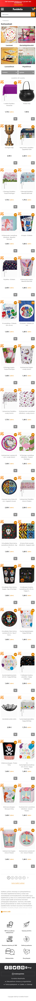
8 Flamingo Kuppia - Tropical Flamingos (9, 368)
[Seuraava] (27, 877)
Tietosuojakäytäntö (11, 984)
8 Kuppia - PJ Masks (26, 235)
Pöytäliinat (26, 67)
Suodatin (5, 72)
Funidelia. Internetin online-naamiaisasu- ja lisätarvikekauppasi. (17, 9)
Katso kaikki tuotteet (18, 883)
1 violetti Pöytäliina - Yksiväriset (9, 104)
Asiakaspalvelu (18, 974)
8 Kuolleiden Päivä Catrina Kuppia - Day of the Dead (9, 588)
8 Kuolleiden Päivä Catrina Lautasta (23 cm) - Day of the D (9, 633)
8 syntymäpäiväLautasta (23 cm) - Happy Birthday (9, 676)
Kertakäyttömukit (27, 45)
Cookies (22, 984)
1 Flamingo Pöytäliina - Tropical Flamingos (9, 192)
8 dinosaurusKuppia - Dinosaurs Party (9, 808)
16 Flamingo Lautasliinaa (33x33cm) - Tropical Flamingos (27, 457)
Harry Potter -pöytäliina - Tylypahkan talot (27, 148)
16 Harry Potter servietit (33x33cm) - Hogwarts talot (26, 544)
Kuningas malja (9, 147)
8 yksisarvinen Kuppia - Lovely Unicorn (26, 368)
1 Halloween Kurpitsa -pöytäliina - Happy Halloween (26, 677)
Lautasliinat (9, 67)
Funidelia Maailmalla (18, 978)
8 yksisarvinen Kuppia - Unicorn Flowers (9, 852)
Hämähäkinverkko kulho (9, 719)
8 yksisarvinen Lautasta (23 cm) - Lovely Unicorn (9, 456)
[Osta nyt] (15, 118)
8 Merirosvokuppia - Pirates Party (9, 764)
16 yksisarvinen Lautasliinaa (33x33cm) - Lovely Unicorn (27, 412)
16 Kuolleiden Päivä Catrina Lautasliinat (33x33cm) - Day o (9, 545)
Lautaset (9, 45)
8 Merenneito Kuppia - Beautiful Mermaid (26, 280)
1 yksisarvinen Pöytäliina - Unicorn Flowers (26, 500)
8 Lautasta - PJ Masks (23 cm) (27, 324)
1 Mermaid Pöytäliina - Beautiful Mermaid (26, 192)
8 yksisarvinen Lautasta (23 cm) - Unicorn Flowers (26, 852)
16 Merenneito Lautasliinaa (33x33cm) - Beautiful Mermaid (9, 237)
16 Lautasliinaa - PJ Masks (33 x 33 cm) (9, 324)
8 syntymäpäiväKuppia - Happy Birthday (27, 632)
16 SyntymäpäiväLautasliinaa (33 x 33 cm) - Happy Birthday (26, 766)
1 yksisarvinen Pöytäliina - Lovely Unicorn (9, 412)
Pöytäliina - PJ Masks (9, 279)
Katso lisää (6, 911)
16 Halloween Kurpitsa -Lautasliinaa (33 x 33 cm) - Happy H (26, 589)
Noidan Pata (26, 103)
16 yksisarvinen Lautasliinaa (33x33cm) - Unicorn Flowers (27, 809)
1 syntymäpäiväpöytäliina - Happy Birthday (26, 720)
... (1, 20)
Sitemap (29, 984)
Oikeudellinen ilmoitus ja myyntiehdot (18, 981)
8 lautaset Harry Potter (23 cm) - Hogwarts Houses (9, 500)
